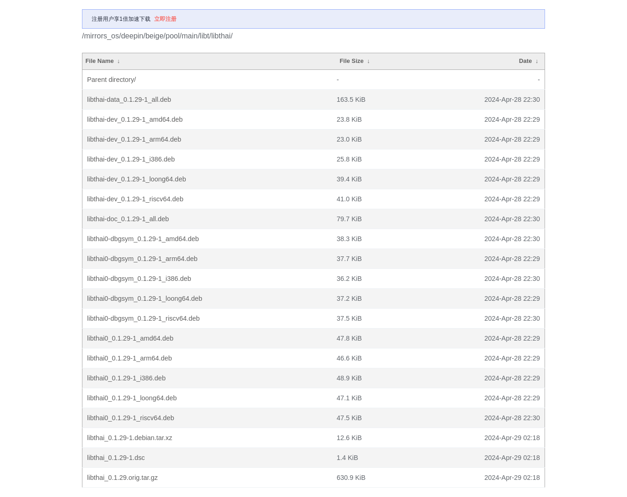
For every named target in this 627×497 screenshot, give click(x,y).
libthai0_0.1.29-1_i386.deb (126, 378)
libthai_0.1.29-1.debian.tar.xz (129, 437)
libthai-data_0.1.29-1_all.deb (129, 99)
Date (525, 60)
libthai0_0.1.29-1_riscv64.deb (130, 418)
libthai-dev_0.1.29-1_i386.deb (131, 159)
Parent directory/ (111, 79)
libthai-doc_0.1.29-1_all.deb (128, 219)
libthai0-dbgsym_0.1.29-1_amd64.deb (143, 238)
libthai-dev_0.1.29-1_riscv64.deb (135, 199)
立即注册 (165, 19)
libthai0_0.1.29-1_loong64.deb (132, 398)
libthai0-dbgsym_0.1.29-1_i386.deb (139, 278)
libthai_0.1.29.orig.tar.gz (122, 477)
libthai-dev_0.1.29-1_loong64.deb (136, 179)
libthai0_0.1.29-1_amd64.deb (130, 338)
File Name (99, 60)
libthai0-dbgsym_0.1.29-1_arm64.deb (142, 258)
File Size (351, 60)
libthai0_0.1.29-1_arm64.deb (129, 358)
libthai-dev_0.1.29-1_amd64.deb (134, 119)
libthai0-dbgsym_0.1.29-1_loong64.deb (144, 298)
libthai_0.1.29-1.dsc (116, 457)
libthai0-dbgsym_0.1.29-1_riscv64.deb (143, 318)
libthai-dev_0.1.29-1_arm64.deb (134, 139)
